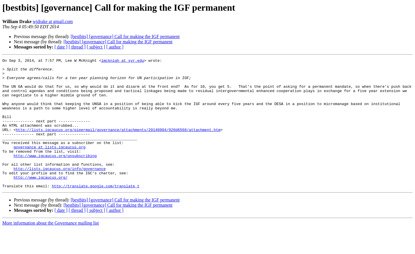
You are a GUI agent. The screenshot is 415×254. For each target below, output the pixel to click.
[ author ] (115, 46)
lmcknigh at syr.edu (122, 61)
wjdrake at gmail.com (53, 21)
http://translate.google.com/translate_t (95, 211)
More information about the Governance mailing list (50, 248)
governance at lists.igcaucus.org (50, 165)
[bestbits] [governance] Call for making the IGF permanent (125, 36)
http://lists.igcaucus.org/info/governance (60, 191)
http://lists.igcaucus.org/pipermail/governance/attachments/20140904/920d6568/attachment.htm (118, 144)
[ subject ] (96, 46)
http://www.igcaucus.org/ (40, 201)
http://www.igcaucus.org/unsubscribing (55, 175)
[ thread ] (77, 46)
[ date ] (60, 46)
